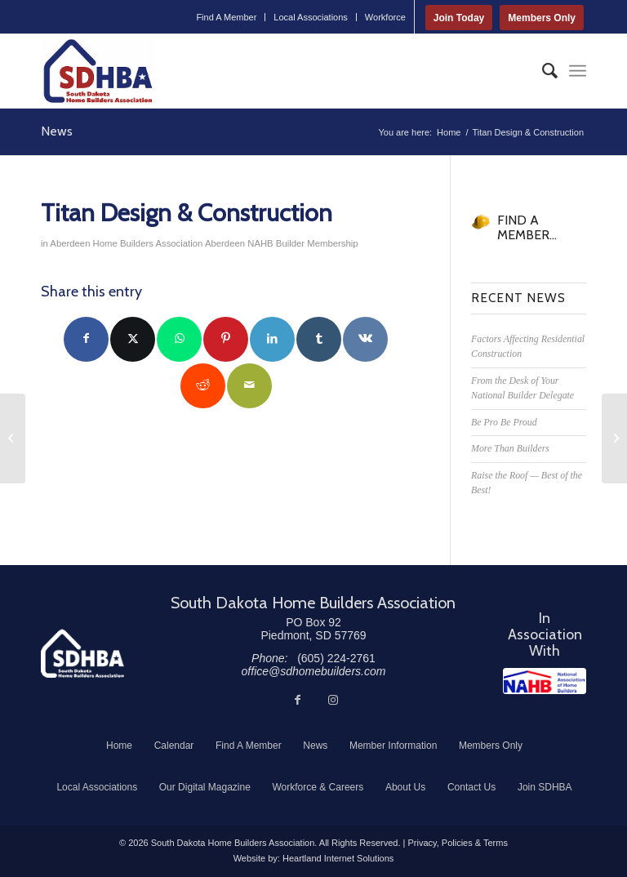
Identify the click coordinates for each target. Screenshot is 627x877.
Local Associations (310, 17)
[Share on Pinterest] (225, 339)
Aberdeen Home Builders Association (126, 243)
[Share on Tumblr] (318, 339)
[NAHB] (544, 681)
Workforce (385, 17)
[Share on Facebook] (86, 339)
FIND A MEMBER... (527, 227)
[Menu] (577, 71)
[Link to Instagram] (333, 700)
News (57, 131)
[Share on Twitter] (132, 339)
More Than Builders (510, 448)
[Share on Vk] (365, 339)
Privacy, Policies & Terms (457, 843)
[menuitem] (226, 17)
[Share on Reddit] (202, 385)
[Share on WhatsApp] (179, 339)
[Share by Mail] (249, 385)
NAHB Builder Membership (302, 243)
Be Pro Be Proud (504, 422)
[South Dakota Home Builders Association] (98, 71)
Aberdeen (225, 243)
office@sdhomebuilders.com (314, 671)
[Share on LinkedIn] (272, 339)
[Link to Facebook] (297, 700)
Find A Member (226, 17)
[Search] (542, 71)
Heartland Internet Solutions (338, 858)
